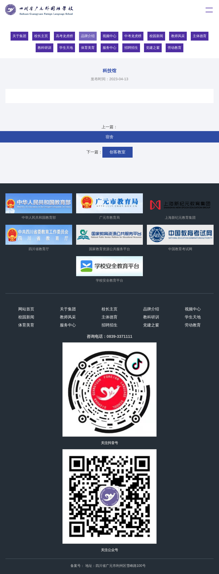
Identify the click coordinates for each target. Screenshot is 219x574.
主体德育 (199, 36)
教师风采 (178, 36)
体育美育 (88, 48)
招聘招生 (131, 48)
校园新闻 (156, 36)
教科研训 (44, 48)
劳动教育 (174, 48)
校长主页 (41, 36)
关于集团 (19, 36)
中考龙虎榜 (132, 36)
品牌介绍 (88, 36)
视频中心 (109, 36)
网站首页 (26, 309)
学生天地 (66, 48)
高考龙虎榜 (64, 36)
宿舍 (109, 137)
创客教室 (117, 152)
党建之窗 (153, 48)
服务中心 (109, 48)
